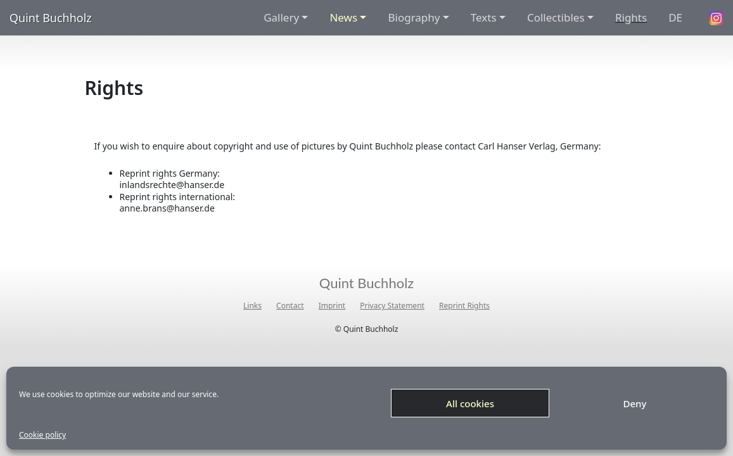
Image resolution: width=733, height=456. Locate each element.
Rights (631, 17)
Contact (289, 306)
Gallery (281, 17)
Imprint (332, 306)
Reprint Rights (464, 306)
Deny (635, 403)
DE (675, 17)
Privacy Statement (392, 306)
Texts (484, 17)
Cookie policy (42, 435)
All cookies (470, 403)
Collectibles (556, 17)
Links (252, 306)
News (343, 17)
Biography (414, 17)
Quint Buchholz (51, 17)
